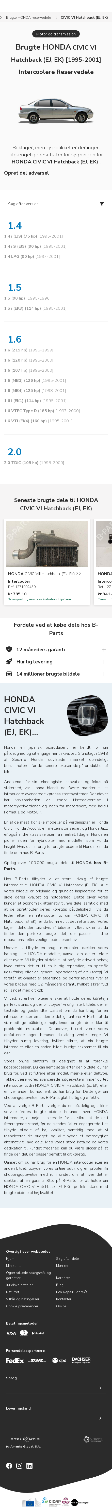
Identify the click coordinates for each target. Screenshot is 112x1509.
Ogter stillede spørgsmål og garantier (28, 1275)
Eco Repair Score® (71, 1292)
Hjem (10, 1258)
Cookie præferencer (22, 1306)
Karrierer (63, 1277)
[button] (56, 650)
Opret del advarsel (26, 173)
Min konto (14, 1265)
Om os (61, 1306)
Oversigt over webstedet (28, 1251)
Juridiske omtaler (19, 1285)
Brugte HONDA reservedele (28, 17)
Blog (59, 1285)
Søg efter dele (67, 1258)
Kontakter (63, 1299)
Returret (12, 1292)
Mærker (62, 1265)
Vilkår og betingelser (22, 1299)
